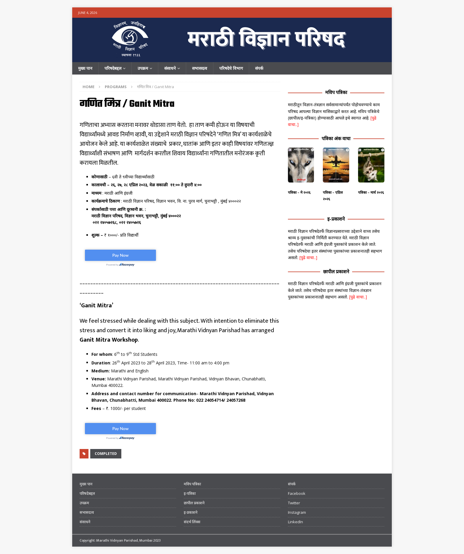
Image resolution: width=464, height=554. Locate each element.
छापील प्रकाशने (336, 271)
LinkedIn (295, 521)
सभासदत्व (199, 68)
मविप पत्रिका (336, 92)
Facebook (296, 493)
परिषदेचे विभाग (231, 68)
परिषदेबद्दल (112, 68)
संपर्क (259, 68)
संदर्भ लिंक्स (192, 521)
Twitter (294, 502)
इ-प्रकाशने (336, 219)
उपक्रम (143, 68)
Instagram (297, 512)
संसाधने (170, 68)
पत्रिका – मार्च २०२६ (371, 192)
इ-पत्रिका (190, 493)
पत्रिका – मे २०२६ (299, 192)
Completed (106, 453)
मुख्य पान (85, 68)
